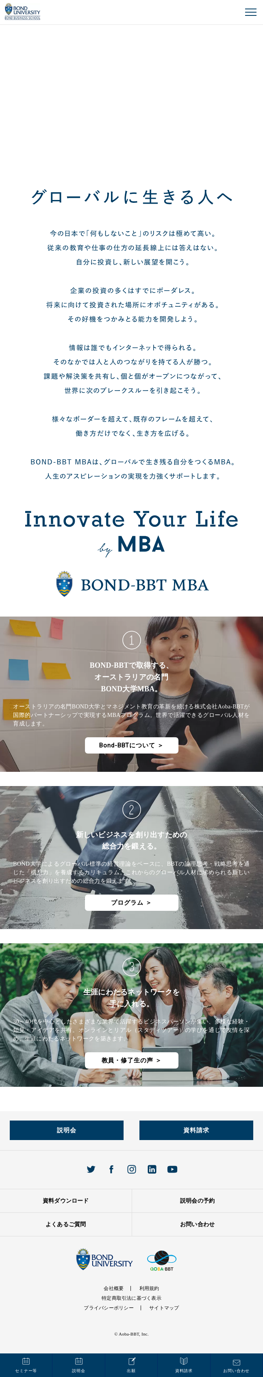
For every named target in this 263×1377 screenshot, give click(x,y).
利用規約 (149, 1288)
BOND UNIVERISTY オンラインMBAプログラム (22, 11)
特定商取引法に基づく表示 (131, 1298)
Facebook (111, 1169)
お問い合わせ (197, 1224)
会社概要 (114, 1288)
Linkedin (152, 1169)
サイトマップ (164, 1308)
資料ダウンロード (66, 1201)
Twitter (91, 1169)
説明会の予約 (197, 1201)
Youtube (172, 1169)
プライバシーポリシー (108, 1308)
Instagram (132, 1169)
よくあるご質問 (66, 1224)
